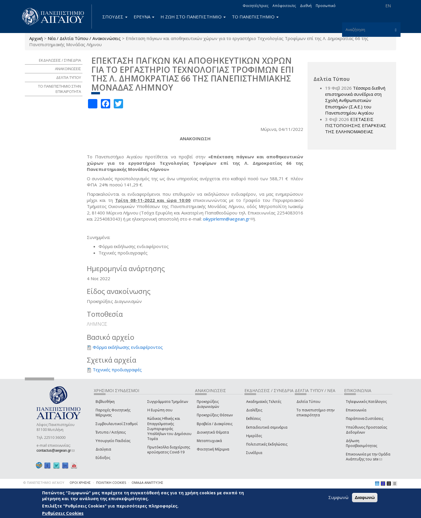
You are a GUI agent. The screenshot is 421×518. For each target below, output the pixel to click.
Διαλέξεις (254, 410)
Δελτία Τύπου (308, 401)
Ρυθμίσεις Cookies (63, 513)
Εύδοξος (103, 457)
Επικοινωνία (356, 410)
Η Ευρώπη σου (159, 410)
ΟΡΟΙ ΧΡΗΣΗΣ (80, 482)
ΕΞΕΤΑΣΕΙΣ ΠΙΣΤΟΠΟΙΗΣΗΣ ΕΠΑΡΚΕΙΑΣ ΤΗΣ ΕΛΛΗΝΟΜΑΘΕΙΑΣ (355, 125)
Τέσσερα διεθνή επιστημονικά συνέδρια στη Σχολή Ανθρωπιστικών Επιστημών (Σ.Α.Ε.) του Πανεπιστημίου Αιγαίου (355, 100)
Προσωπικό (326, 5)
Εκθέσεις (253, 418)
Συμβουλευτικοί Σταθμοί (117, 423)
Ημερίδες (254, 435)
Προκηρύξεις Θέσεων (215, 415)
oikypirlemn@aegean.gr (228, 219)
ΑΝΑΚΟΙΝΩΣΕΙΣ (68, 68)
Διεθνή (306, 5)
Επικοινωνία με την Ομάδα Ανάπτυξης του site (368, 457)
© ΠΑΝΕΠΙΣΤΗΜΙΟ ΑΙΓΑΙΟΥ (43, 482)
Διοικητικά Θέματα (213, 432)
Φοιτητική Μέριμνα (213, 449)
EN (388, 5)
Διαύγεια (103, 449)
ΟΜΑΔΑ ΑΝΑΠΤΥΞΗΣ (147, 482)
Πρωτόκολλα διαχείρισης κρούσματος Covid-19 (168, 450)
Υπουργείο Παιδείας (113, 440)
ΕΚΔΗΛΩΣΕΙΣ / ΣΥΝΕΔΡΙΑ (60, 60)
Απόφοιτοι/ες (284, 5)
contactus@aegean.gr (56, 450)
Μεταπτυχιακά (209, 440)
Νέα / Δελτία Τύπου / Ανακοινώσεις (84, 38)
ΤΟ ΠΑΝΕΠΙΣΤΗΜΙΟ (255, 17)
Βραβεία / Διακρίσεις (214, 423)
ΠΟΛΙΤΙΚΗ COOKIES (111, 482)
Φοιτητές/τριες (255, 5)
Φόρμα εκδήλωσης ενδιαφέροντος (128, 347)
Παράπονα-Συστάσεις (364, 418)
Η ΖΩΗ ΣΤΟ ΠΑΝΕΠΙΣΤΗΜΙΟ (193, 17)
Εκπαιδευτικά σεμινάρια (266, 427)
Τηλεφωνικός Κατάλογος (366, 401)
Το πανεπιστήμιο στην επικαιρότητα (315, 412)
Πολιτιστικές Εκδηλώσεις (266, 444)
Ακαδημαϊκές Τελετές (263, 401)
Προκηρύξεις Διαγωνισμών (208, 404)
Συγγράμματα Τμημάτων (167, 401)
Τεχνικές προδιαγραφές (117, 370)
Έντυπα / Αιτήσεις (111, 432)
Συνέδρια (254, 452)
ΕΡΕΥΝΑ (144, 17)
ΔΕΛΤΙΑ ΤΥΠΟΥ (68, 77)
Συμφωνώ (338, 497)
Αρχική (36, 38)
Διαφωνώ (365, 497)
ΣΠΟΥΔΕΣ (114, 17)
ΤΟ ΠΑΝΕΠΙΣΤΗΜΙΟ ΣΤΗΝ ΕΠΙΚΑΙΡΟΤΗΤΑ (59, 89)
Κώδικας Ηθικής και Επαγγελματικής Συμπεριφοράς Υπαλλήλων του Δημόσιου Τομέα (169, 428)
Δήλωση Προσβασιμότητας (361, 443)
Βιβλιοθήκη (105, 401)
